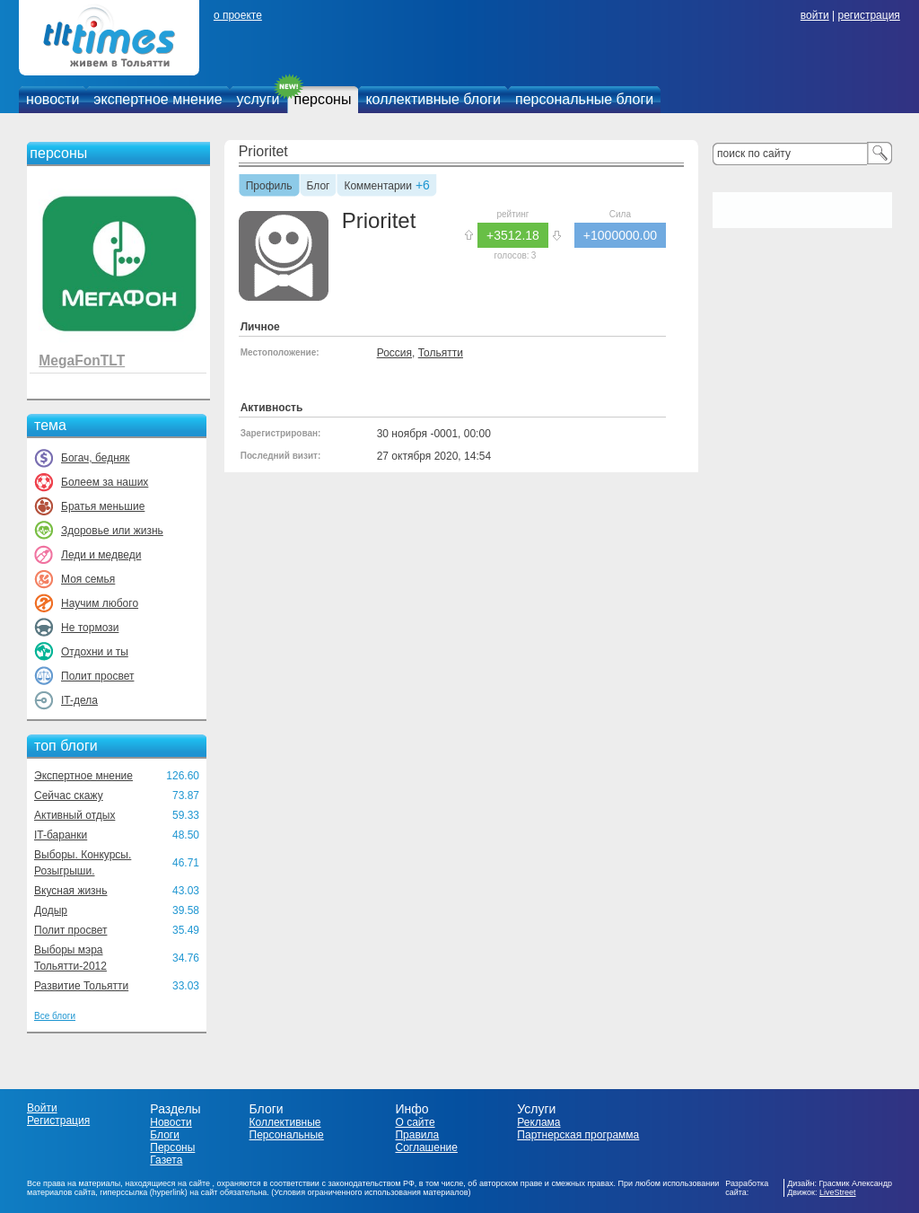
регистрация (868, 15)
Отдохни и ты (94, 652)
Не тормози (89, 627)
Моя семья (88, 579)
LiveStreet (837, 1192)
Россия (394, 353)
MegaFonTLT (82, 360)
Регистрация (58, 1120)
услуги (258, 99)
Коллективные (285, 1122)
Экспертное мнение (83, 775)
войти (815, 15)
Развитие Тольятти (81, 986)
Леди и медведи (101, 555)
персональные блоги (584, 99)
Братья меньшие (102, 506)
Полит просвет (97, 676)
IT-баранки (60, 835)
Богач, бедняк (95, 458)
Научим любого (99, 603)
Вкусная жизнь (71, 890)
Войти (42, 1108)
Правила (417, 1135)
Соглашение (426, 1147)
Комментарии (378, 186)
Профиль (269, 186)
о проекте (238, 15)
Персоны (172, 1147)
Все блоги (54, 1016)
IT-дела (79, 700)
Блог (318, 186)
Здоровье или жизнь (112, 530)
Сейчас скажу (68, 795)
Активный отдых (74, 815)
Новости (170, 1122)
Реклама (538, 1122)
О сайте (414, 1122)
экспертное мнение (157, 99)
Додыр (50, 910)
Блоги (164, 1135)
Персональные (286, 1135)
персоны (323, 99)
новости (52, 99)
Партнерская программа (578, 1135)
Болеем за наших (104, 482)
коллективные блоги (433, 99)
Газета (166, 1160)
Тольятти (440, 353)
